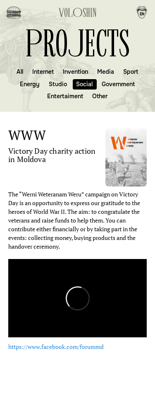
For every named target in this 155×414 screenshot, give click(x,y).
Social (84, 84)
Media (105, 71)
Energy (30, 84)
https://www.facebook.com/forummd (56, 347)
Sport (130, 71)
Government (118, 84)
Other (99, 96)
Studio (58, 84)
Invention (75, 71)
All (20, 71)
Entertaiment (65, 96)
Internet (43, 71)
